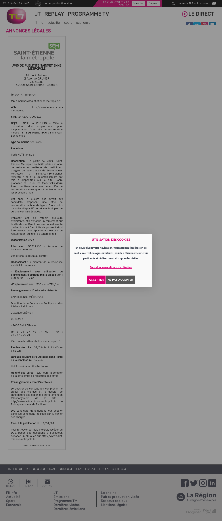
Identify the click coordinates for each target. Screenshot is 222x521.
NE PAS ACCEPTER (120, 279)
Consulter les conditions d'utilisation (111, 267)
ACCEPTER (96, 279)
